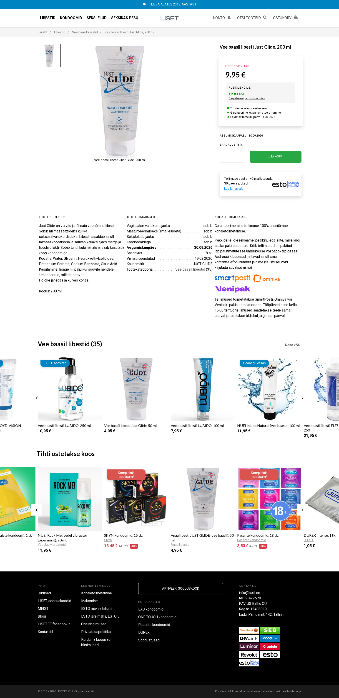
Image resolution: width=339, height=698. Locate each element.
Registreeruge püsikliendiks (247, 98)
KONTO (223, 17)
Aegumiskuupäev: (234, 135)
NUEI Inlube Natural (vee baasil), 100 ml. (268, 425)
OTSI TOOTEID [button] (253, 17)
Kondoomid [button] (71, 18)
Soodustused (149, 640)
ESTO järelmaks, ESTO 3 (100, 616)
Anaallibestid (180, 544)
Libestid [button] (47, 18)
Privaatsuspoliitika (96, 632)
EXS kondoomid (150, 609)
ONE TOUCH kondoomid (157, 617)
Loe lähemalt (233, 188)
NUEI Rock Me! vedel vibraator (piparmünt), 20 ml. (62, 537)
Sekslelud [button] (97, 18)
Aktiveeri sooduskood (180, 588)
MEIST (43, 608)
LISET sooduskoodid (54, 601)
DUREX (144, 632)
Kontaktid (45, 632)
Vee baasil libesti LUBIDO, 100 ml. (197, 425)
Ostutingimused (93, 624)
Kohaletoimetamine (96, 593)
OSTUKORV (286, 17)
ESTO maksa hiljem (96, 608)
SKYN (108, 540)
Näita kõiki (293, 345)
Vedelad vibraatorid (52, 544)
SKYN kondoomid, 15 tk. (123, 535)
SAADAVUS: (228, 144)
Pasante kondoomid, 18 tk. (258, 535)
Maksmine (89, 601)
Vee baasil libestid (190, 269)
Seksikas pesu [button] (124, 18)
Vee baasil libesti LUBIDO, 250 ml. (64, 425)
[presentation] (36, 397)
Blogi (42, 616)
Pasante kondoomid (251, 540)
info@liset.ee (249, 593)
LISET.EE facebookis (54, 624)
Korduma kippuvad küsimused (95, 642)
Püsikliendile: (240, 87)
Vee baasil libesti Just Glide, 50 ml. (130, 425)
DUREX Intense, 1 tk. (320, 535)
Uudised (44, 593)
